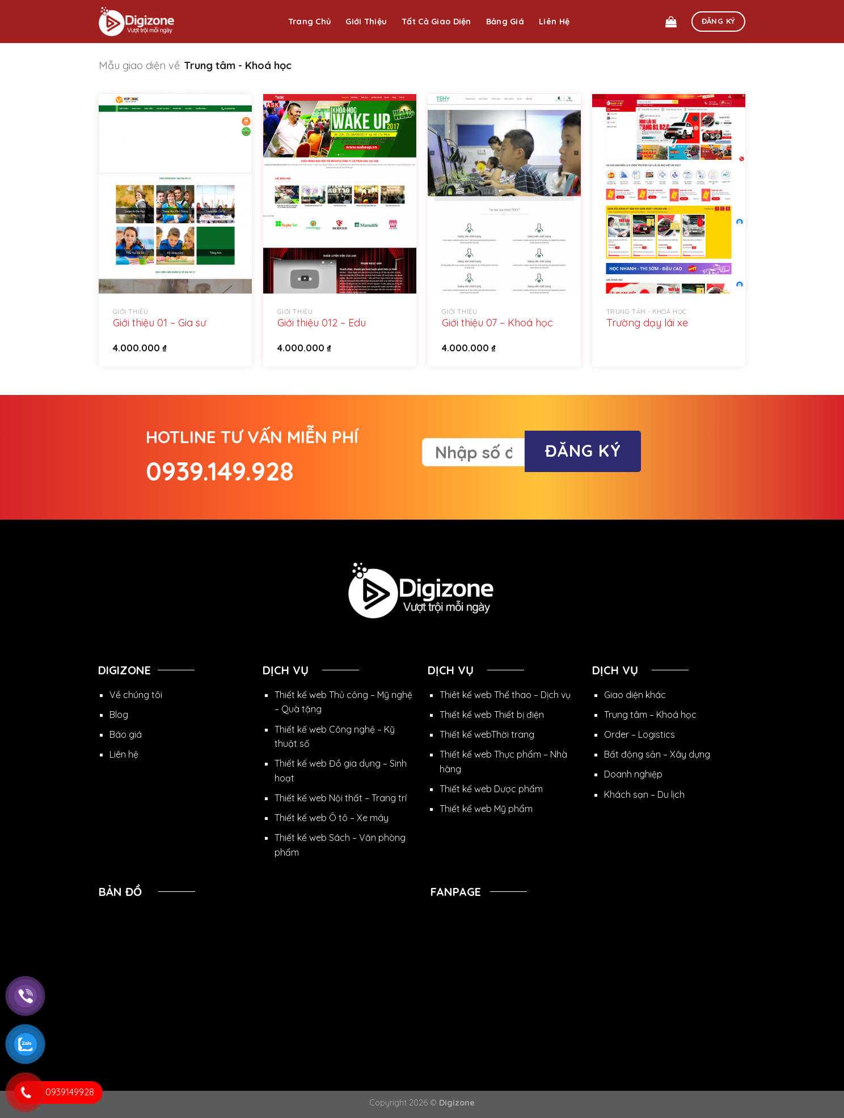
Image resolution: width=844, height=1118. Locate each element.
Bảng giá (505, 21)
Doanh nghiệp (633, 774)
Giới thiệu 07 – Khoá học (497, 322)
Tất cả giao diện (436, 21)
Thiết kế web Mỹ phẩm (486, 808)
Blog (118, 714)
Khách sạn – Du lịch (644, 794)
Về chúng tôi (135, 694)
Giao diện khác (635, 694)
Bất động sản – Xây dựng (657, 754)
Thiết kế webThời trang (487, 734)
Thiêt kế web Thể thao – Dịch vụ (505, 694)
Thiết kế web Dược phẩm (491, 788)
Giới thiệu (366, 21)
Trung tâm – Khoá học (650, 714)
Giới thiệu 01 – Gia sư (159, 322)
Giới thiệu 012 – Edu (321, 322)
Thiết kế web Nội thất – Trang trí (341, 798)
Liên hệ (554, 21)
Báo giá (125, 734)
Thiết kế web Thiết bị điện (492, 714)
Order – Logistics (639, 734)
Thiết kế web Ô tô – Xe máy (332, 817)
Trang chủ (309, 21)
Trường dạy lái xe (647, 322)
